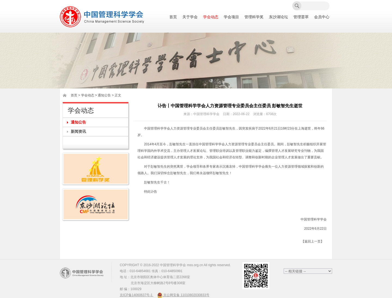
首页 (173, 17)
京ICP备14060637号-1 (136, 295)
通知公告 (78, 122)
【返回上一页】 (312, 241)
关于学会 (190, 17)
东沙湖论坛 (278, 17)
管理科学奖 (254, 17)
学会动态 (210, 17)
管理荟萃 (301, 17)
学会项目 (231, 17)
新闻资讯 (78, 131)
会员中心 (321, 17)
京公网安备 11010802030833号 (183, 295)
